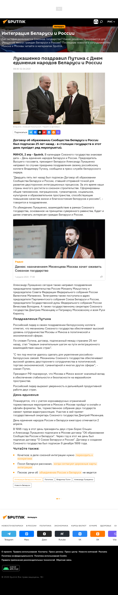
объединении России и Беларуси (60, 472)
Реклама (103, 551)
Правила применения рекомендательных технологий (28, 560)
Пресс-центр (71, 551)
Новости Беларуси (22, 485)
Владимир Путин (63, 479)
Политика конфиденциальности (17, 555)
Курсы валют (78, 525)
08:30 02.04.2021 (22, 68)
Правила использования (25, 551)
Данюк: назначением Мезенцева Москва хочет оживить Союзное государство (58, 268)
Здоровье (105, 525)
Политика (49, 479)
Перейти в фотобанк (51, 127)
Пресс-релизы (56, 551)
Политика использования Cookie (50, 555)
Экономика (61, 525)
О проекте (7, 551)
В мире (93, 525)
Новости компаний (88, 551)
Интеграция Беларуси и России (28, 479)
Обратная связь (63, 560)
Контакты (43, 551)
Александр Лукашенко (83, 479)
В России (31, 525)
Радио (19, 262)
